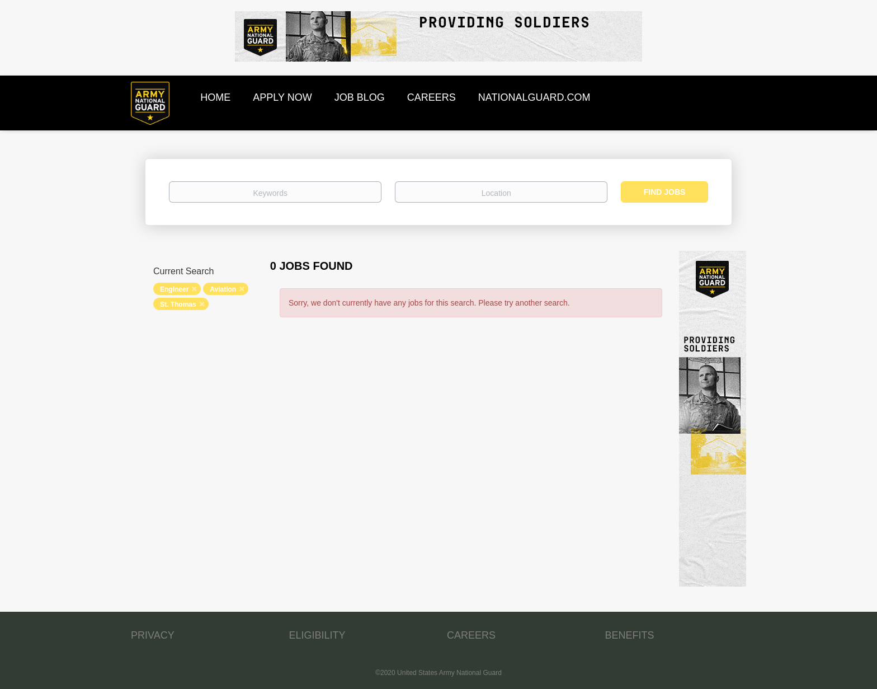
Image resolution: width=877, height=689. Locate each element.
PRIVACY (153, 635)
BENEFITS (629, 635)
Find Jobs (665, 192)
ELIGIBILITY (317, 635)
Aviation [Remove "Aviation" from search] (223, 289)
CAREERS (471, 635)
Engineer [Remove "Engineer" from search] (174, 289)
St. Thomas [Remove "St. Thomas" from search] (178, 304)
